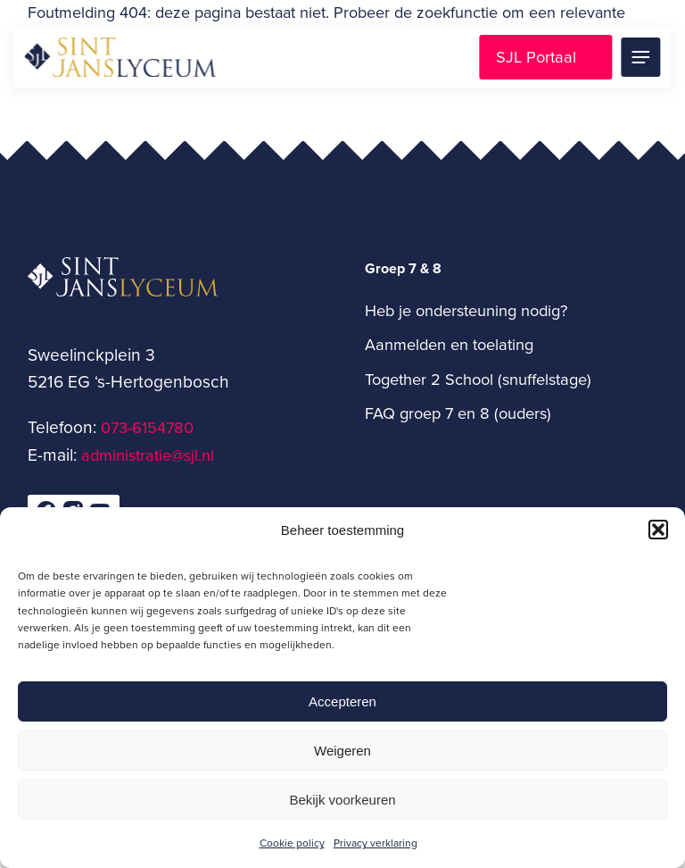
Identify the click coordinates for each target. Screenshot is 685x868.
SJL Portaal (536, 56)
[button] (658, 529)
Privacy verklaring (375, 842)
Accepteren (342, 701)
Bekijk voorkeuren (342, 799)
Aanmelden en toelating (449, 343)
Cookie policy (292, 842)
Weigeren (342, 750)
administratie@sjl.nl (147, 454)
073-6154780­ (147, 426)
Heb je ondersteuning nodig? (466, 309)
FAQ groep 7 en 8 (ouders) (458, 412)
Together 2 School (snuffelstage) (478, 378)
